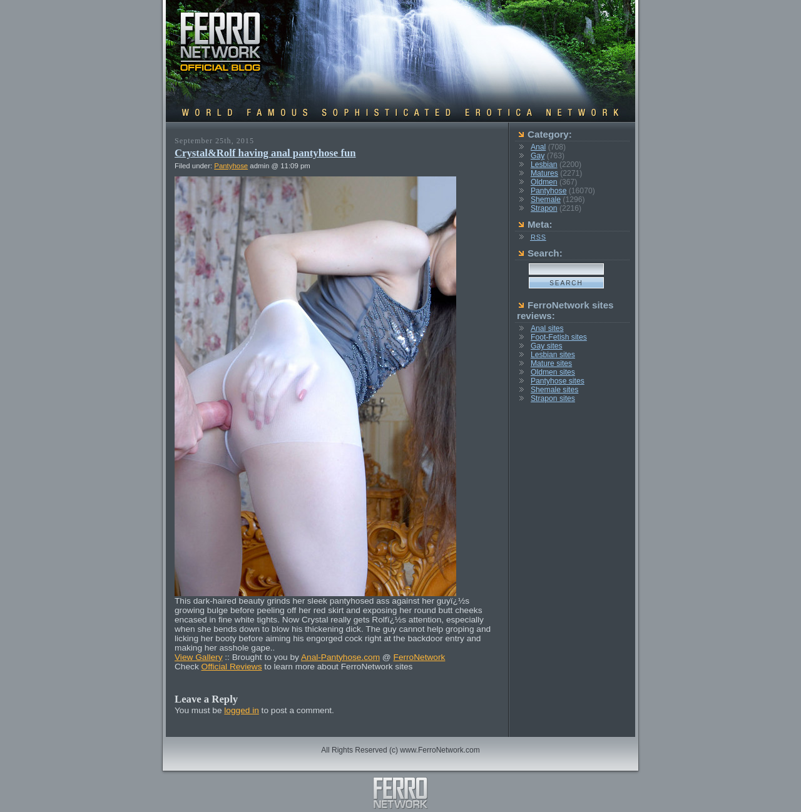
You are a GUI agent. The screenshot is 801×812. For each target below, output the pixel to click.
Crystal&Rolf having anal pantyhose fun (265, 153)
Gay (537, 155)
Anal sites (547, 328)
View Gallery (199, 657)
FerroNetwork (420, 657)
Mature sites (551, 363)
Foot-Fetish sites (559, 337)
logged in (241, 710)
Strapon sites (553, 398)
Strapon (544, 208)
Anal (538, 147)
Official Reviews (232, 666)
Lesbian (544, 164)
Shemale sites (554, 389)
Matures (544, 173)
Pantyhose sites (557, 381)
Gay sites (547, 346)
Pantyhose (231, 166)
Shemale (546, 199)
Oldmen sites (553, 372)
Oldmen (544, 182)
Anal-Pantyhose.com (340, 657)
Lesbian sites (553, 354)
